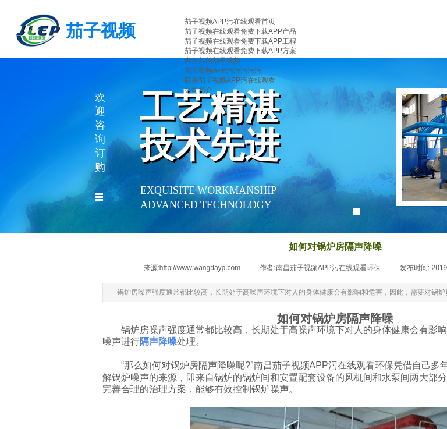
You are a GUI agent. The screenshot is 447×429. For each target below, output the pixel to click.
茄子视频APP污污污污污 (223, 70)
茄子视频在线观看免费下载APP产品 (240, 31)
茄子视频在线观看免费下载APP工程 (240, 41)
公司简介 (198, 90)
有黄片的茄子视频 (212, 60)
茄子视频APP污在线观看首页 (230, 21)
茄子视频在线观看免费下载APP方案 (240, 51)
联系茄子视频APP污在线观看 (230, 80)
